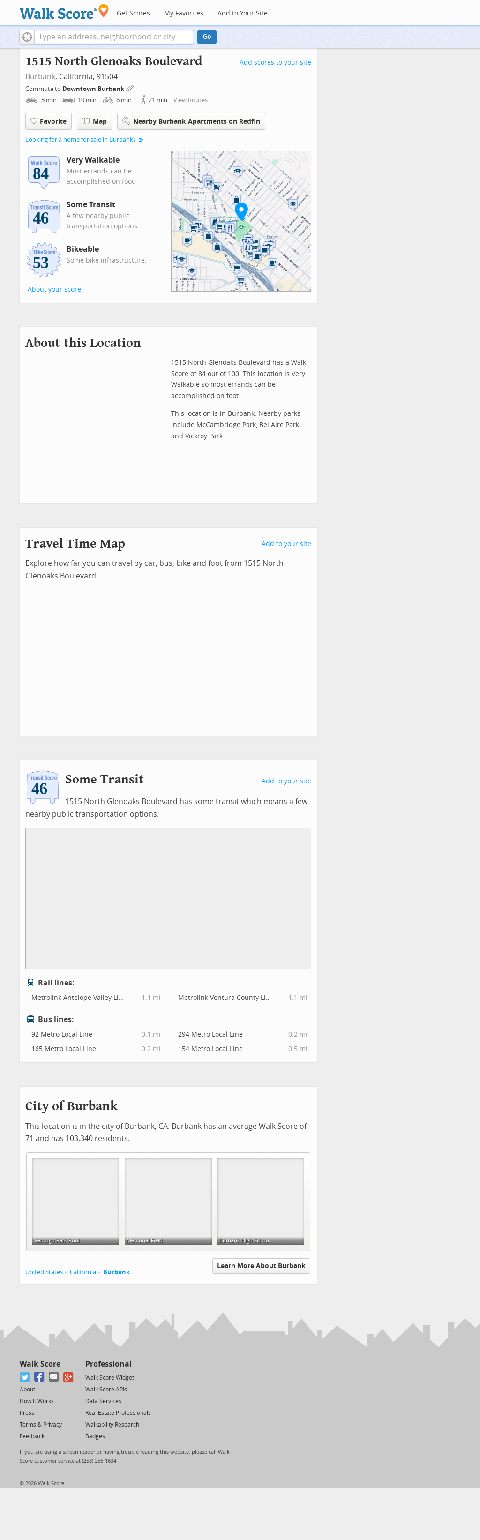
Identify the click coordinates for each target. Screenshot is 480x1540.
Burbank (40, 76)
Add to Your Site (243, 13)
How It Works (37, 1401)
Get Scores (133, 13)
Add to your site (286, 544)
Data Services (103, 1401)
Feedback (32, 1436)
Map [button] (94, 121)
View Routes (190, 100)
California (83, 1272)
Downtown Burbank (94, 88)
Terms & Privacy (41, 1424)
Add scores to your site (275, 63)
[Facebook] (39, 1377)
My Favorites (183, 13)
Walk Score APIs (106, 1389)
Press (27, 1413)
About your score (54, 289)
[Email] (54, 1377)
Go (206, 37)
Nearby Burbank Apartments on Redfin (191, 121)
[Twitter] (25, 1377)
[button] (27, 37)
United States (44, 1272)
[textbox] (114, 37)
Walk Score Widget (109, 1378)
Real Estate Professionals (118, 1413)
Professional (108, 1364)
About (27, 1389)
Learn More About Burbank (261, 1266)
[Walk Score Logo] (64, 11)
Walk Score (40, 1364)
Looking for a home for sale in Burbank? (80, 139)
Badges (95, 1436)
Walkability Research (112, 1424)
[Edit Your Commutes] (130, 87)
